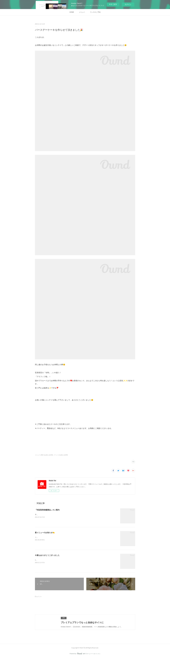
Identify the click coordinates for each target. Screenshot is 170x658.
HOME (72, 12)
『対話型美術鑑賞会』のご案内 (47, 510)
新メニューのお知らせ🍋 (45, 533)
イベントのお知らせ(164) (61, 455)
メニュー (82, 12)
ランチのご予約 (95, 12)
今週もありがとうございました (47, 555)
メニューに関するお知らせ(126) (44, 455)
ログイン (128, 4)
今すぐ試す (113, 4)
